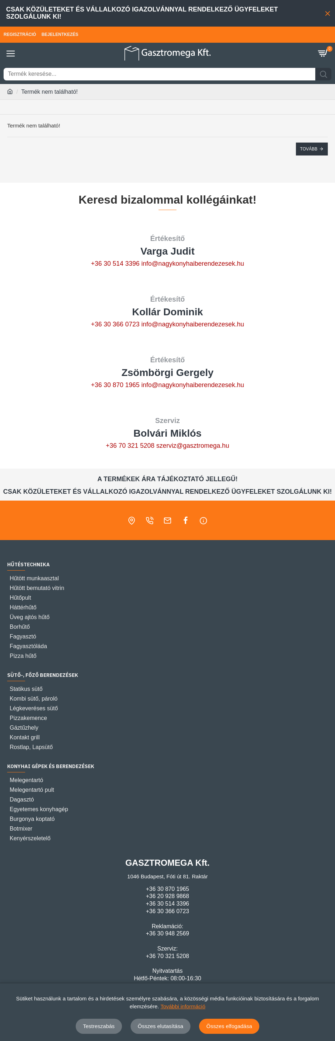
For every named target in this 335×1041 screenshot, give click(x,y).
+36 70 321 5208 (130, 445)
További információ (182, 1006)
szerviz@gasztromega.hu (192, 445)
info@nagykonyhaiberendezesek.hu (192, 263)
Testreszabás (98, 1026)
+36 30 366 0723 (115, 324)
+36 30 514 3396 (115, 263)
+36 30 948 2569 (167, 933)
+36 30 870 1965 (115, 385)
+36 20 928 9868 (167, 896)
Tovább (308, 149)
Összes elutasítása (160, 1026)
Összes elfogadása (229, 1026)
